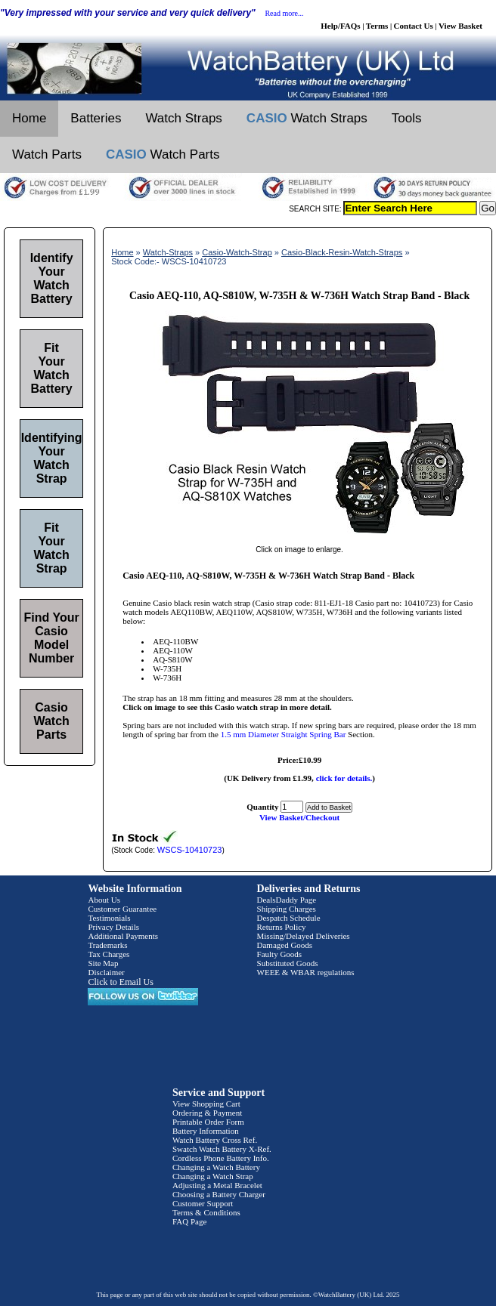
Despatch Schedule (289, 917)
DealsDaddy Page (287, 899)
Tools (407, 118)
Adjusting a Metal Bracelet (217, 1185)
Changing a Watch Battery (216, 1167)
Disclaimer (106, 972)
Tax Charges (108, 954)
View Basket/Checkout (299, 817)
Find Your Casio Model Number (51, 638)
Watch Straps (183, 118)
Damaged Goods (285, 944)
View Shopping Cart (206, 1103)
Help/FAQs (340, 25)
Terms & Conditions (206, 1212)
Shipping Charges (286, 908)
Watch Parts (47, 154)
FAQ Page (189, 1221)
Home (29, 118)
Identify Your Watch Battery (51, 278)
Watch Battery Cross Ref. (214, 1139)
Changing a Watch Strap (212, 1176)
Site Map (103, 963)
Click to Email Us (120, 982)
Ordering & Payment (207, 1112)
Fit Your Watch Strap (51, 548)
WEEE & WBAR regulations (306, 972)
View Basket (460, 25)
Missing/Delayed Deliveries (303, 935)
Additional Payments (123, 935)
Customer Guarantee (122, 908)
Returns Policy (281, 926)
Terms (377, 25)
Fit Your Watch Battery (52, 368)
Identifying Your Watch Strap (51, 458)
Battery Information (205, 1130)
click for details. (344, 778)
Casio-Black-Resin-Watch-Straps (341, 252)
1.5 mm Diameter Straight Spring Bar (283, 734)
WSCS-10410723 (189, 849)
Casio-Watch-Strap (237, 252)
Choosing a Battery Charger (218, 1194)
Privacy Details (113, 926)
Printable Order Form (208, 1121)
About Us (103, 899)
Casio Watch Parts (51, 721)
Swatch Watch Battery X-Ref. (221, 1148)
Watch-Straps (168, 252)
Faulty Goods (279, 954)
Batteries (95, 118)
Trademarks (107, 944)
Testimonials (109, 917)
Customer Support (202, 1203)
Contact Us (413, 25)
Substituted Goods (287, 963)
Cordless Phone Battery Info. (220, 1157)
